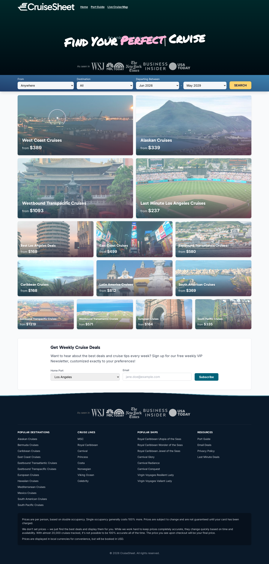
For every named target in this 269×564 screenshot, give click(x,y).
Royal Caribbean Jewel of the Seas (158, 450)
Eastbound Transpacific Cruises (37, 468)
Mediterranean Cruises (31, 486)
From (21, 79)
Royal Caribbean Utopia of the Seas (159, 438)
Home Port (57, 370)
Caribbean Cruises (29, 450)
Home (84, 6)
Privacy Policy (206, 450)
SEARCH (240, 85)
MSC (81, 438)
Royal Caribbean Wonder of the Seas (160, 444)
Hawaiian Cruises (28, 480)
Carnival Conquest (148, 468)
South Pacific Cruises (30, 504)
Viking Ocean (86, 474)
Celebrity (83, 480)
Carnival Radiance (148, 462)
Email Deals (204, 444)
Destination (83, 79)
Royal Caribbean (88, 444)
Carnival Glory (146, 456)
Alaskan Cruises (27, 438)
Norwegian (84, 468)
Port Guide (98, 6)
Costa (81, 462)
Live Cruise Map (118, 6)
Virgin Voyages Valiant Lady (154, 480)
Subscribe (206, 377)
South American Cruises (32, 498)
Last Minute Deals (208, 456)
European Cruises (28, 474)
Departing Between (148, 79)
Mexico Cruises (27, 492)
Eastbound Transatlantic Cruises (37, 462)
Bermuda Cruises (28, 444)
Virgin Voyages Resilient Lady (155, 474)
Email (126, 370)
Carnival (82, 450)
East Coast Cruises (29, 456)
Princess (83, 456)
